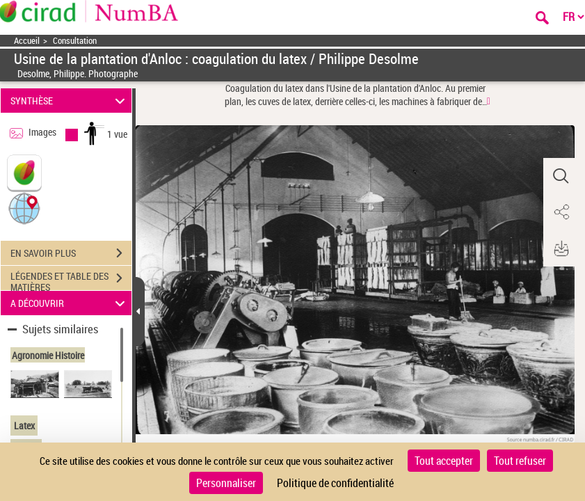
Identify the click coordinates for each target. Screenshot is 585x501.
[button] (24, 207)
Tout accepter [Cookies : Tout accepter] (444, 460)
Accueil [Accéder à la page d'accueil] (27, 41)
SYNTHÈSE (69, 100)
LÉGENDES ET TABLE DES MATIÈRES (70, 280)
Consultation (75, 41)
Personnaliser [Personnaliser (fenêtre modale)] (226, 483)
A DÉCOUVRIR (69, 303)
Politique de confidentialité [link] (335, 483)
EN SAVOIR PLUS (70, 253)
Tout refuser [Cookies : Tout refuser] (520, 460)
